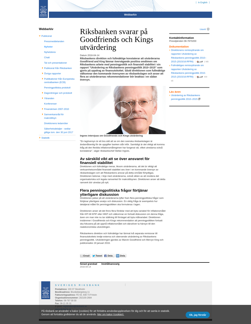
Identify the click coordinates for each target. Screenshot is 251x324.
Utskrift (203, 29)
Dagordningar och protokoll (58, 93)
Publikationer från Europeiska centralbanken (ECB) (59, 81)
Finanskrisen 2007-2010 (56, 109)
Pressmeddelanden (54, 41)
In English (202, 2)
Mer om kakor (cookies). (110, 314)
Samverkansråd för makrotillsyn (54, 116)
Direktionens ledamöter (56, 123)
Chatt (47, 57)
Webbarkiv (130, 14)
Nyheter (48, 46)
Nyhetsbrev (50, 52)
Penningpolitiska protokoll (57, 87)
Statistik (45, 137)
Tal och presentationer (55, 62)
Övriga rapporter (52, 73)
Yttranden (49, 98)
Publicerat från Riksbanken (58, 68)
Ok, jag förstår (197, 314)
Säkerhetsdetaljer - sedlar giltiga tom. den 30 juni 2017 (58, 130)
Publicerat (46, 36)
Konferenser (50, 103)
